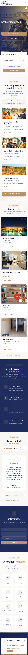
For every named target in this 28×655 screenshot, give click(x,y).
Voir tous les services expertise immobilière (14, 194)
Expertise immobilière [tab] (14, 100)
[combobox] (14, 60)
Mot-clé (4, 64)
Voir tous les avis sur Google (14, 500)
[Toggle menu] (25, 2)
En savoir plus (14, 38)
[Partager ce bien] (25, 219)
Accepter (10, 651)
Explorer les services (14, 33)
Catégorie (5, 57)
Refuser (17, 651)
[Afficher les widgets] (26, 8)
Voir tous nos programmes (14, 355)
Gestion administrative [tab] (9, 103)
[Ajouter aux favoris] (22, 219)
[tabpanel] (14, 152)
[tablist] (14, 102)
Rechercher (14, 70)
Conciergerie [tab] (20, 103)
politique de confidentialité (17, 648)
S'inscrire (14, 542)
